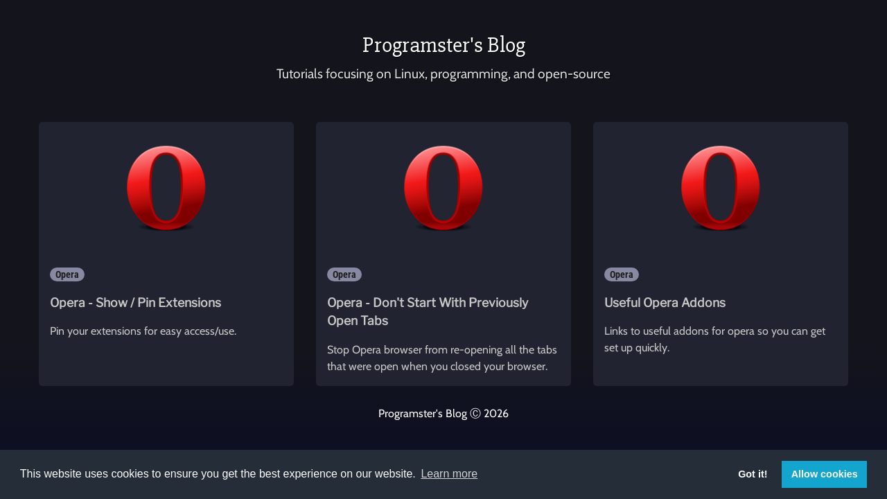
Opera (67, 274)
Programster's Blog (443, 44)
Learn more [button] (449, 474)
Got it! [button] (752, 474)
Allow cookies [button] (824, 474)
